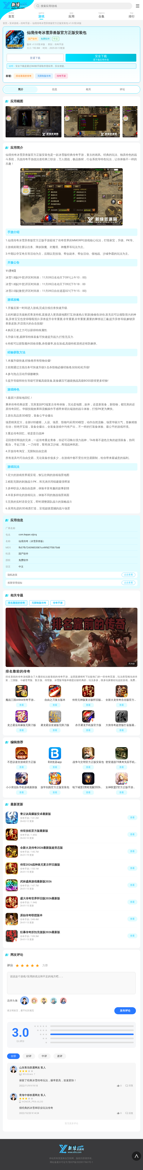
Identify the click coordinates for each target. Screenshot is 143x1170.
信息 (54, 89)
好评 (28, 1056)
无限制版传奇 (44, 76)
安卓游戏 (13, 23)
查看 (132, 817)
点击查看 (128, 574)
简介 (20, 89)
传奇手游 (25, 23)
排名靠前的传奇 (23, 76)
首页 (5, 23)
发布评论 (125, 1010)
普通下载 (35, 57)
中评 (44, 1056)
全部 (13, 1056)
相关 (88, 89)
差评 (59, 1056)
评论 (122, 89)
